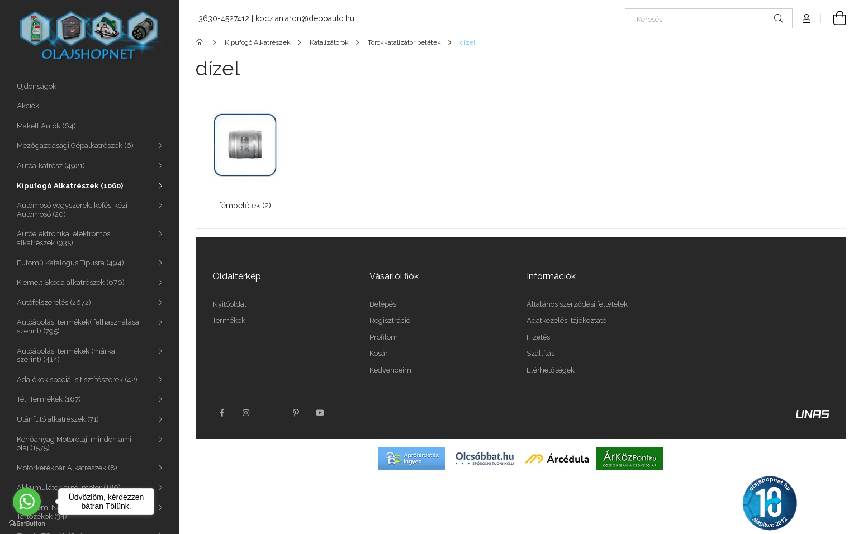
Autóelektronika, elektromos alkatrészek (63, 238)
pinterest (295, 412)
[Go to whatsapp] (27, 502)
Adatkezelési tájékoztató (566, 320)
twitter (271, 412)
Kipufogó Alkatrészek (70, 186)
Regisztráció (389, 320)
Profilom (383, 337)
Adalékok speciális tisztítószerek (77, 379)
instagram (246, 412)
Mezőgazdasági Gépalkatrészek (75, 145)
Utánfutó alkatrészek (58, 419)
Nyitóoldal (229, 304)
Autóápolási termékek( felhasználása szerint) (78, 326)
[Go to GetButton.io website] (27, 522)
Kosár (378, 353)
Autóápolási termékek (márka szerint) (66, 355)
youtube (320, 412)
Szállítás (540, 353)
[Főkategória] (201, 42)
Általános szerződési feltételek (577, 304)
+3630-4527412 (222, 18)
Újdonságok (36, 86)
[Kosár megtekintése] (833, 18)
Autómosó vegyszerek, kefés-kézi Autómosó (72, 209)
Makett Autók (46, 126)
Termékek (228, 320)
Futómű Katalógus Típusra (70, 263)
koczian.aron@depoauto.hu (304, 18)
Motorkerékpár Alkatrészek (67, 468)
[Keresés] (709, 18)
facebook (221, 412)
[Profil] (807, 18)
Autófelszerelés (54, 302)
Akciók (28, 106)
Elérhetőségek (551, 370)
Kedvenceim (390, 370)
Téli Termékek (49, 399)
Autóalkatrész (51, 165)
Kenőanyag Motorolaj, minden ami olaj (74, 443)
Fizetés (538, 337)
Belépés (382, 304)
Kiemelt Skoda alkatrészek (71, 282)
